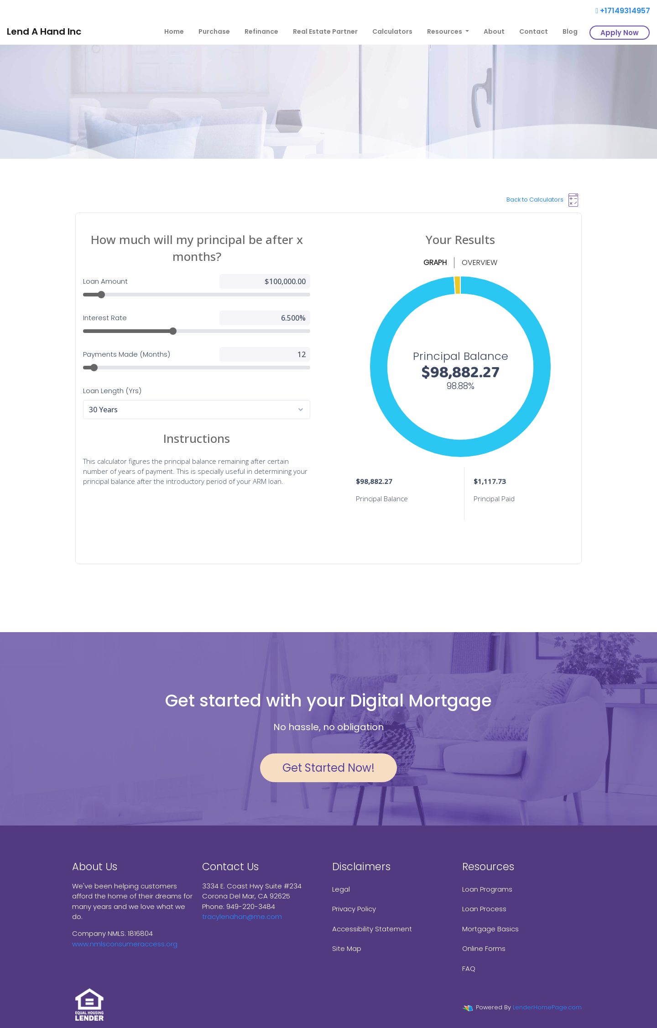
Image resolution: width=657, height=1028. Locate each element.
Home (174, 31)
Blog (570, 31)
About (494, 31)
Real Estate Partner (325, 31)
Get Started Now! (328, 767)
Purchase (214, 31)
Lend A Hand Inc (44, 31)
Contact (533, 31)
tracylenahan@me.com (242, 916)
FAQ (468, 968)
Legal (341, 889)
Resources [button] (445, 31)
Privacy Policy (354, 909)
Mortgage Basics (490, 929)
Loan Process (484, 909)
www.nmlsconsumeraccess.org (124, 944)
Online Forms (484, 948)
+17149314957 (622, 10)
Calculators (392, 31)
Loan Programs (487, 889)
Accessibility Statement (372, 929)
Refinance (261, 31)
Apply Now (619, 32)
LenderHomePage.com (547, 1007)
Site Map (346, 948)
